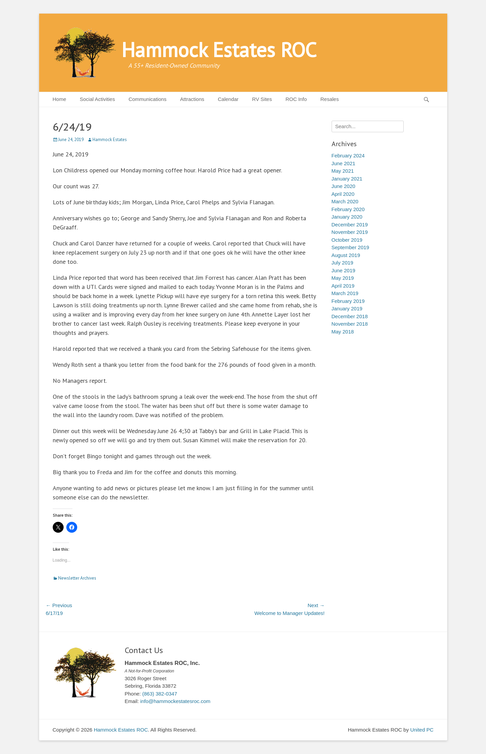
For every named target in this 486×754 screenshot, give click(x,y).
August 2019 (346, 255)
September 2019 (350, 247)
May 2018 (343, 332)
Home (59, 99)
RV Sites (262, 99)
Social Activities (97, 99)
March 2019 (345, 293)
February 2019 (348, 301)
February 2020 (348, 209)
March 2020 (345, 201)
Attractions (192, 99)
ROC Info (296, 99)
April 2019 (343, 286)
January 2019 (347, 308)
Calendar (228, 99)
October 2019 (347, 240)
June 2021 (343, 163)
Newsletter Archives (77, 578)
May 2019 (343, 278)
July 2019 (342, 262)
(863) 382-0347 (159, 694)
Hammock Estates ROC (219, 49)
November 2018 (350, 324)
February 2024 (348, 155)
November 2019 (350, 232)
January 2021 (347, 179)
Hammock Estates (110, 139)
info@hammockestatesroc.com (175, 701)
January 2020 (347, 217)
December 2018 (350, 316)
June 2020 (343, 186)
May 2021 (343, 171)
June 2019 (343, 270)
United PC (421, 730)
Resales (329, 99)
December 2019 (350, 224)
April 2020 (343, 194)
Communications (148, 99)
